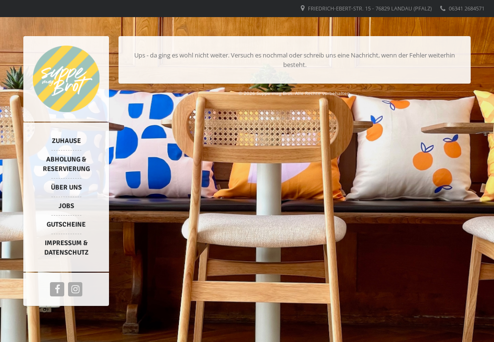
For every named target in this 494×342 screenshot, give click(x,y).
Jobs (66, 206)
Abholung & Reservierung (66, 164)
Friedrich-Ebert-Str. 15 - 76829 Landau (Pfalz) (370, 8)
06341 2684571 (466, 8)
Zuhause (66, 141)
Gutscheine (66, 224)
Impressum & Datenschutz (66, 247)
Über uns (66, 187)
